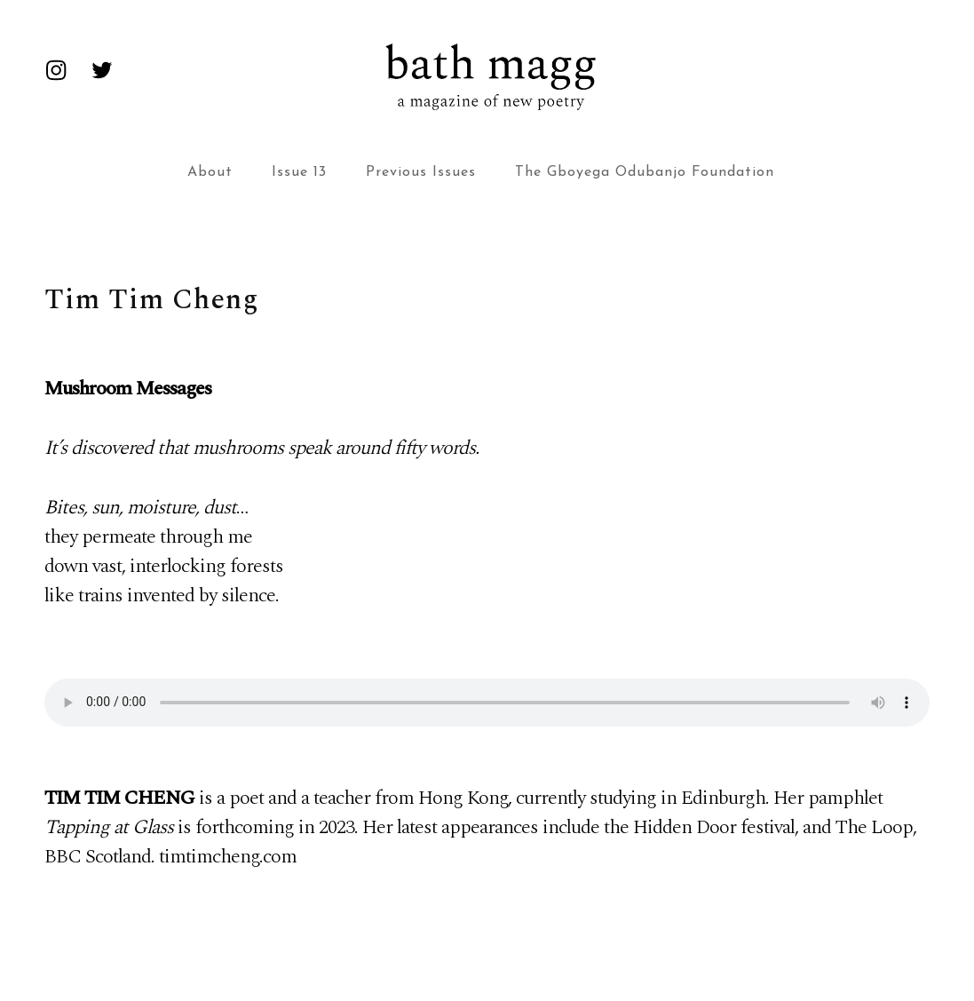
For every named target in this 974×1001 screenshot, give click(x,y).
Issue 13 (299, 172)
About (210, 172)
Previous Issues (421, 172)
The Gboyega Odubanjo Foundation (644, 172)
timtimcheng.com (228, 856)
